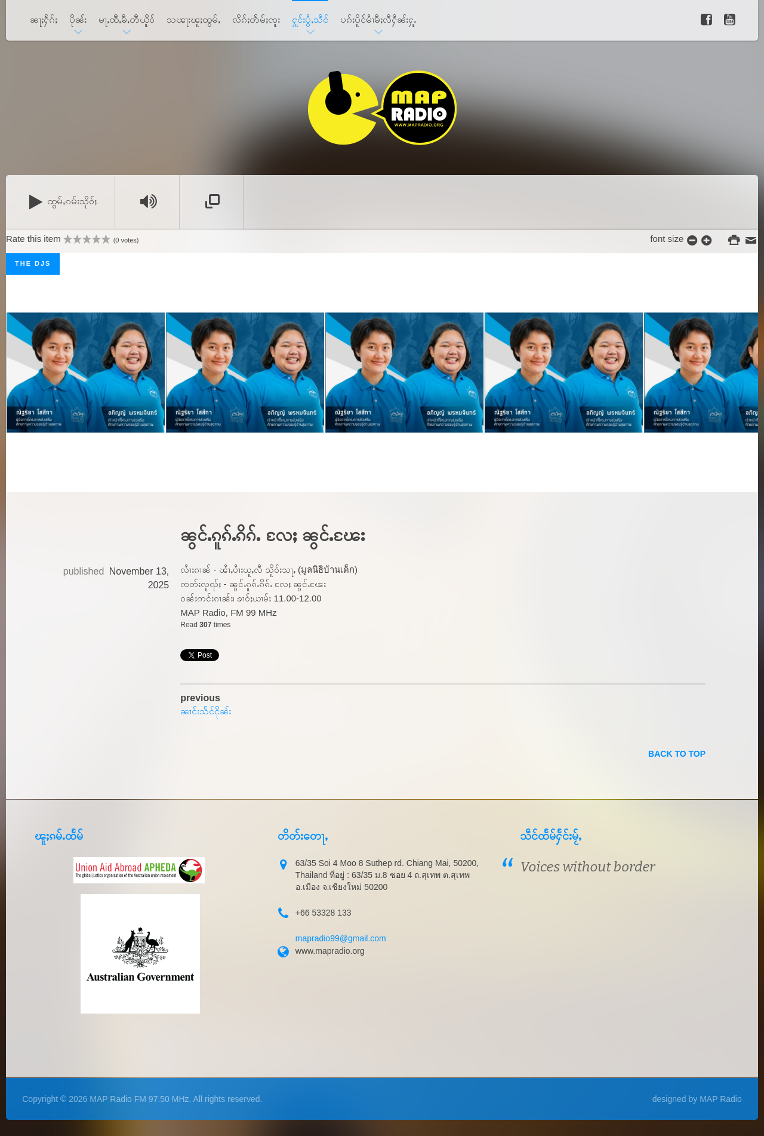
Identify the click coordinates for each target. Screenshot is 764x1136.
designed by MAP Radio (697, 1099)
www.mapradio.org (330, 951)
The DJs (33, 263)
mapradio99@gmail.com (340, 938)
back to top (677, 754)
